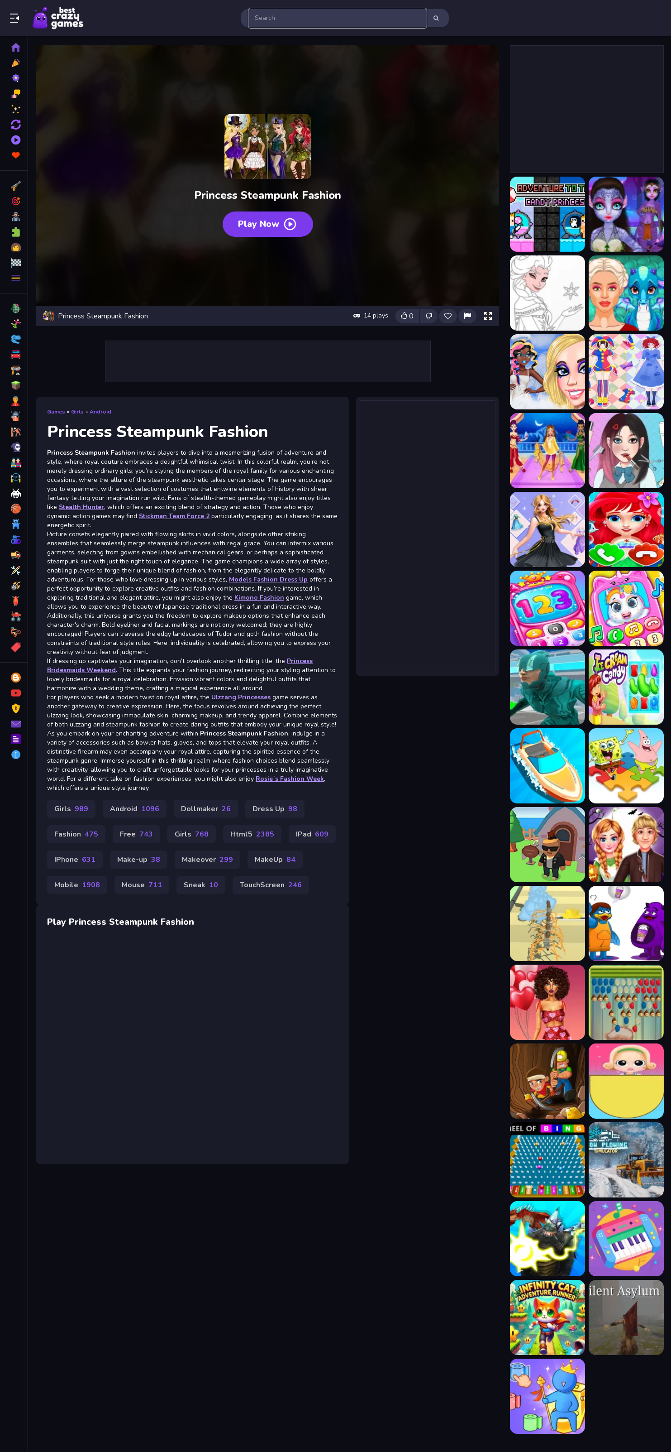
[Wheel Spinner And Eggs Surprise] (626, 1081)
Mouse (142, 885)
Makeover (207, 859)
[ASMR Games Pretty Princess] (626, 450)
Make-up (138, 859)
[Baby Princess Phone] (547, 608)
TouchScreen (271, 885)
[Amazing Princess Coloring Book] (547, 293)
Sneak (201, 885)
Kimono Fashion (259, 597)
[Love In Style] (547, 1002)
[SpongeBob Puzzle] (626, 765)
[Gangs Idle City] (547, 844)
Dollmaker (206, 808)
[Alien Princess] (626, 214)
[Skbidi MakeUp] (547, 923)
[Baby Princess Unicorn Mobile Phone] (626, 608)
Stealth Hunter (81, 507)
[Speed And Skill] (547, 687)
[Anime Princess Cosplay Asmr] (626, 371)
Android (100, 411)
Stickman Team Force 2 (174, 516)
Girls (77, 411)
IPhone (74, 859)
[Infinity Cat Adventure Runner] (547, 1317)
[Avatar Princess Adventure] (547, 529)
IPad (312, 834)
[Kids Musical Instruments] (626, 1238)
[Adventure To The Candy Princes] (547, 214)
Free (136, 834)
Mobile (77, 885)
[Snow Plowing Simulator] (626, 1159)
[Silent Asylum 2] (626, 1317)
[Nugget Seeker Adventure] (547, 1081)
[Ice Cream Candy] (626, 687)
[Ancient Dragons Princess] (626, 293)
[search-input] (337, 18)
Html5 (252, 834)
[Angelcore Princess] (547, 371)
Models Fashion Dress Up (268, 579)
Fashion (76, 834)
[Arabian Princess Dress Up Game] (547, 450)
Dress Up (274, 808)
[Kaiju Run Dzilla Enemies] (547, 1238)
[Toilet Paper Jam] (547, 1396)
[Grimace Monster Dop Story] (626, 923)
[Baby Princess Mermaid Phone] (626, 529)
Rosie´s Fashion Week (290, 778)
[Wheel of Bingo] (547, 1159)
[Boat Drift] (547, 765)
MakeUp (275, 859)
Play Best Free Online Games (58, 18)
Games (56, 411)
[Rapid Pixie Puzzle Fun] (626, 1002)
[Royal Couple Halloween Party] (626, 844)
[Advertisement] (268, 361)
